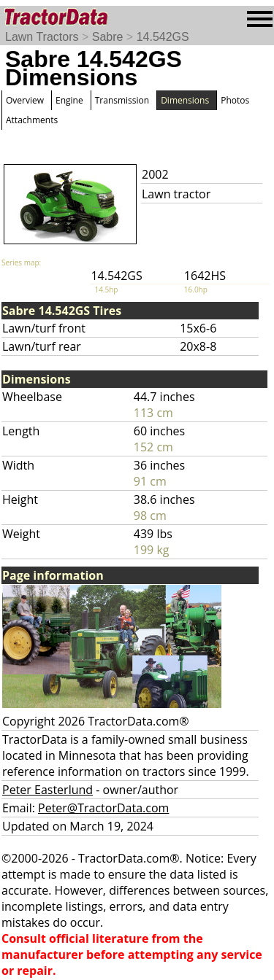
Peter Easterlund (47, 790)
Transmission (122, 100)
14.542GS (163, 37)
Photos (235, 100)
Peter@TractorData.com (103, 808)
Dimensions (185, 100)
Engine (69, 100)
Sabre (107, 37)
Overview (25, 100)
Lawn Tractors (41, 37)
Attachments (32, 120)
